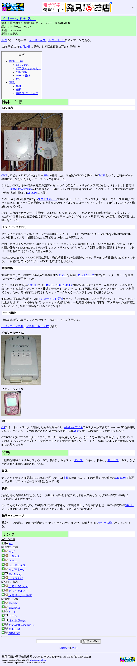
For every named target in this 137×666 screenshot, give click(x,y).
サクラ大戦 (105, 522)
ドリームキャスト (18, 18)
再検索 (64, 647)
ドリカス (113, 460)
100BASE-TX (64, 285)
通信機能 (21, 72)
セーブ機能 (23, 75)
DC (7, 543)
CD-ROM (10, 629)
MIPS (102, 175)
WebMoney (11, 574)
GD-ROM (120, 477)
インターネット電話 (50, 298)
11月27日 (25, 46)
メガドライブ (37, 40)
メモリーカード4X (37, 326)
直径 (66, 477)
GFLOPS (32, 192)
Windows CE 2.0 (73, 427)
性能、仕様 (16, 61)
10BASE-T (49, 285)
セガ (4, 40)
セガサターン (56, 40)
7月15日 (33, 285)
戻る (74, 647)
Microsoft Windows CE (18, 624)
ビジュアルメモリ (12, 326)
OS (18, 79)
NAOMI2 (10, 607)
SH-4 (46, 175)
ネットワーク (86, 275)
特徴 (12, 82)
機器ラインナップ (27, 93)
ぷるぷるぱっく (14, 586)
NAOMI (9, 603)
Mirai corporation (38, 660)
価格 (19, 89)
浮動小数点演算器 (21, 189)
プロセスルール (47, 199)
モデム (62, 275)
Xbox (76, 430)
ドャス (78, 460)
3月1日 (129, 505)
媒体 (19, 86)
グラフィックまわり (28, 68)
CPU (4, 175)
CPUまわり (23, 64)
